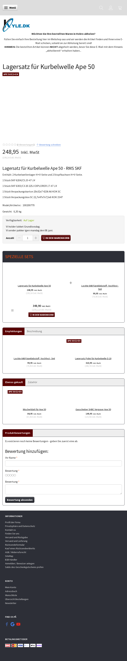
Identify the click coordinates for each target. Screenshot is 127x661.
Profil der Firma (12, 522)
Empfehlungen (13, 331)
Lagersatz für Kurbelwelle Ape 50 (34, 285)
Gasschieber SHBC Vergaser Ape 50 (93, 409)
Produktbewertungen (17, 432)
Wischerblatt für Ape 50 (34, 409)
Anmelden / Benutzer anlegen (19, 563)
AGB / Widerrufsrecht (15, 552)
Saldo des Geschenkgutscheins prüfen (24, 567)
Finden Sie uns (12, 533)
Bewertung (11, 470)
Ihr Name (10, 457)
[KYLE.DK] (16, 24)
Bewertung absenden (20, 499)
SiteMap (9, 556)
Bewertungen (25, 144)
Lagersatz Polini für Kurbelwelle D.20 (93, 358)
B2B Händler (11, 559)
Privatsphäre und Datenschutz (20, 526)
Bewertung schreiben (50, 144)
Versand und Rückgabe (16, 537)
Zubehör (32, 382)
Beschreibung (34, 331)
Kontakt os (10, 529)
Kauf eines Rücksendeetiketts (20, 548)
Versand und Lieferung (16, 540)
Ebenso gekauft (14, 382)
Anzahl (10, 238)
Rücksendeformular (15, 544)
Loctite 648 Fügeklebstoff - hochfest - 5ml (100, 287)
